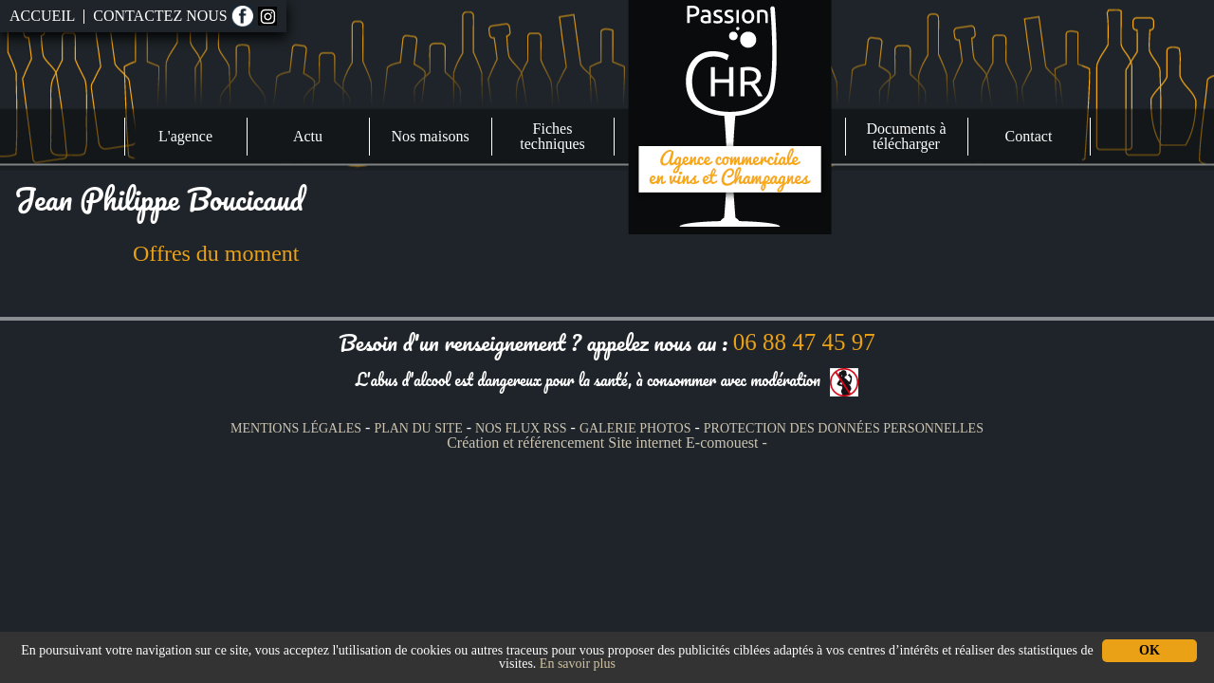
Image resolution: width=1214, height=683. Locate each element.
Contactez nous (160, 16)
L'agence (185, 136)
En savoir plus (578, 663)
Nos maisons (430, 136)
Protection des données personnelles (844, 428)
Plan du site (418, 428)
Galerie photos (635, 428)
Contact (1029, 136)
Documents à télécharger (907, 136)
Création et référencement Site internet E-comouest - (607, 442)
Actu (307, 136)
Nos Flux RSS (520, 428)
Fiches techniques (552, 136)
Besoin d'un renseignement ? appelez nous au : (606, 341)
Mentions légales (295, 428)
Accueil (42, 16)
